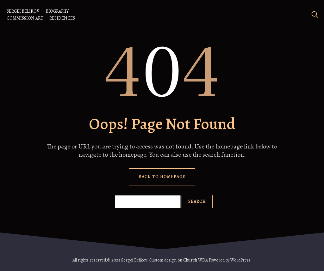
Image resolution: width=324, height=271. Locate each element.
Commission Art (25, 18)
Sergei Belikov (23, 11)
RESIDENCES (62, 18)
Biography (57, 11)
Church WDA (195, 260)
